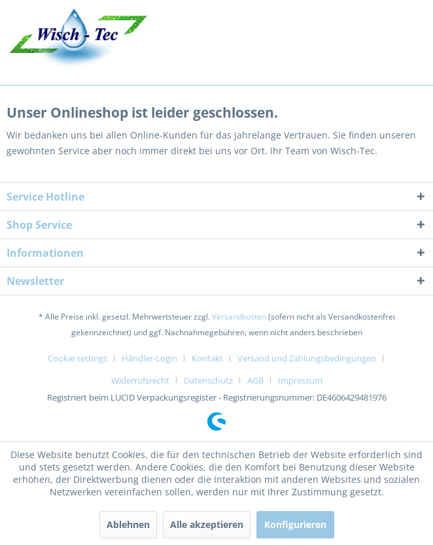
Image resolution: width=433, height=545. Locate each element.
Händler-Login (149, 358)
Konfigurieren (295, 524)
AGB (255, 380)
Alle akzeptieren (206, 524)
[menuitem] (82, 358)
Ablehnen (128, 524)
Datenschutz (208, 380)
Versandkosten (239, 316)
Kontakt (207, 358)
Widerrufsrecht (140, 380)
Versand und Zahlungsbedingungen (306, 358)
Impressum (300, 380)
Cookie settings (77, 358)
